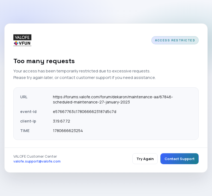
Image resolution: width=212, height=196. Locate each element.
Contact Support (180, 158)
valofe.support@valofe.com (37, 161)
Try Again (145, 158)
